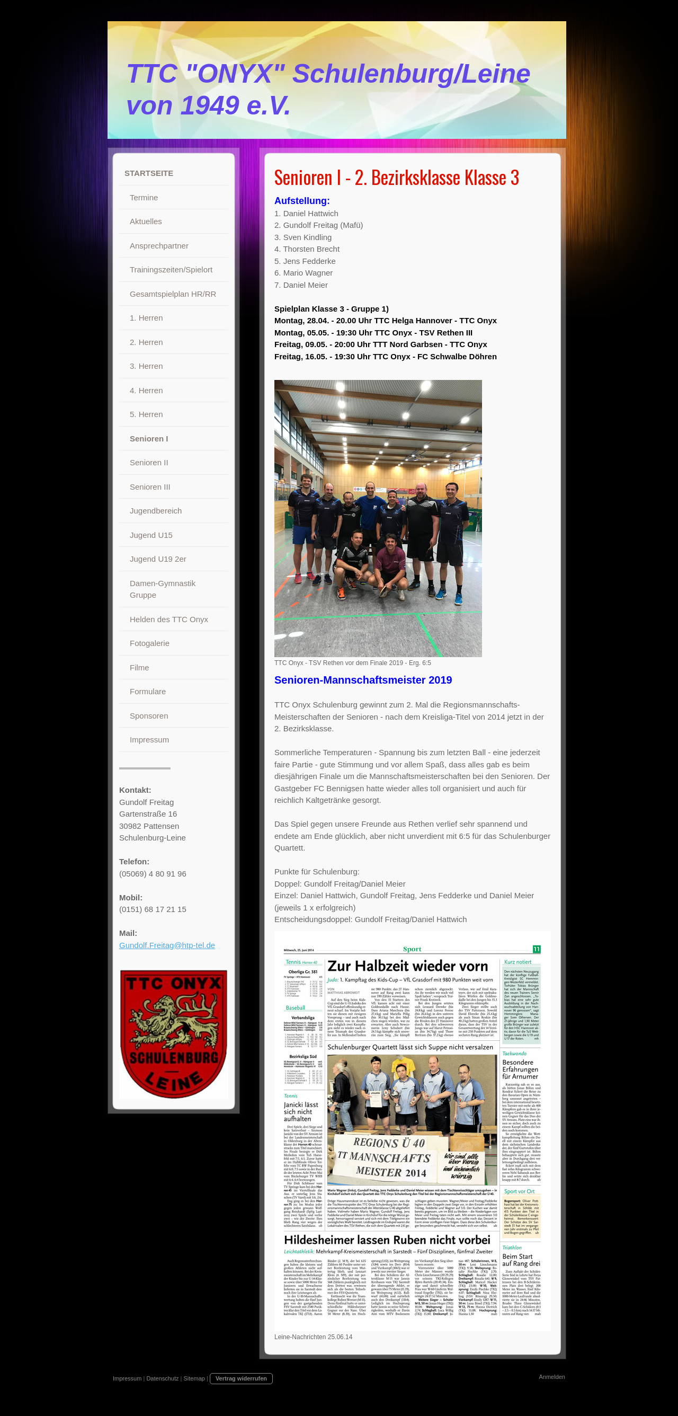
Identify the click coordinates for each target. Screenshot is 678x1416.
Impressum (127, 1378)
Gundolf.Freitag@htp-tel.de (167, 945)
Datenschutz (162, 1378)
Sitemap (194, 1378)
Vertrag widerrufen (241, 1378)
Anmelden (552, 1377)
